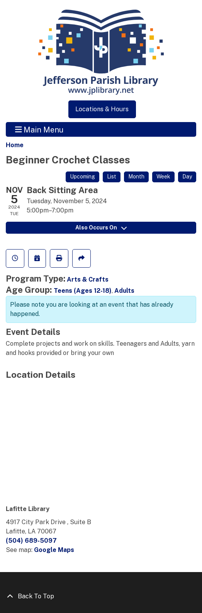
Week (163, 176)
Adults (124, 290)
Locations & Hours (102, 109)
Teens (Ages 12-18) (83, 290)
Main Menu (39, 129)
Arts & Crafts (88, 279)
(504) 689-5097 (31, 540)
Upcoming (82, 176)
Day (187, 176)
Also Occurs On (101, 227)
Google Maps (54, 550)
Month (136, 176)
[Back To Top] (101, 596)
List (111, 176)
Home (15, 145)
